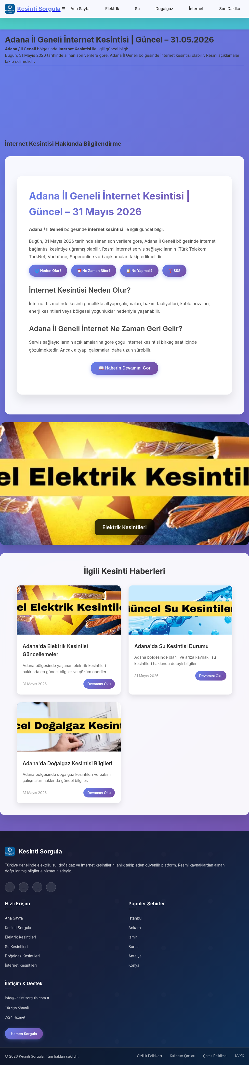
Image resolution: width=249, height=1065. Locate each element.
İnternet (196, 8)
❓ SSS (174, 271)
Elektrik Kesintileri (20, 937)
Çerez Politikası (215, 1056)
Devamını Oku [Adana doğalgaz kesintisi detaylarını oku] (99, 793)
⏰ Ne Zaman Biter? (93, 271)
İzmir (133, 937)
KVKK (239, 1056)
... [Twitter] (23, 886)
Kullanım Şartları (182, 1056)
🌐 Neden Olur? (48, 271)
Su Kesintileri (16, 946)
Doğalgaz (164, 8)
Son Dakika (229, 8)
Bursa (134, 946)
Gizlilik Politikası (149, 1056)
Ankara (135, 927)
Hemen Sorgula (24, 1034)
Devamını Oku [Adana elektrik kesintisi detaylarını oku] (99, 684)
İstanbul (136, 918)
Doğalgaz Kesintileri (22, 956)
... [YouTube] (51, 886)
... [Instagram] (37, 886)
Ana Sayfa (80, 8)
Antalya (135, 956)
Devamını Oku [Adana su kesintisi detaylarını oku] (211, 676)
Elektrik (112, 8)
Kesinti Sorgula (18, 927)
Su (137, 8)
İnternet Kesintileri (21, 965)
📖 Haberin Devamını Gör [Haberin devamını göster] (125, 368)
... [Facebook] (10, 886)
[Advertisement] (124, 102)
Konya (134, 965)
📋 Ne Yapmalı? (139, 271)
